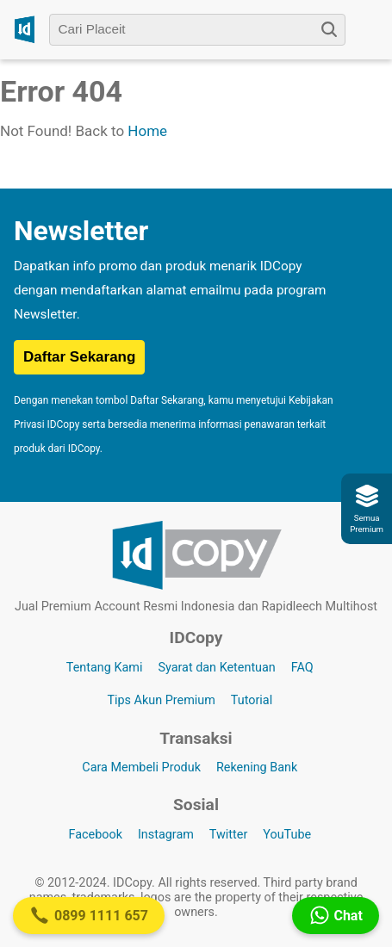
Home (147, 130)
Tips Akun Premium (161, 700)
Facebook (95, 834)
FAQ (302, 667)
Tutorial (251, 700)
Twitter (228, 834)
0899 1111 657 (88, 915)
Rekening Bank (256, 767)
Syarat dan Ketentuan (216, 667)
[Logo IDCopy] (24, 30)
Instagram (166, 834)
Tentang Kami (104, 667)
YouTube (287, 834)
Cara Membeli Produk (141, 767)
